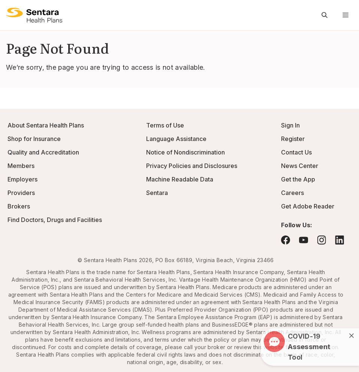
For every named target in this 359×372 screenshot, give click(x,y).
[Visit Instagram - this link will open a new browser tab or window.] (321, 240)
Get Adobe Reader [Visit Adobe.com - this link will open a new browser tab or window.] (307, 206)
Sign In (290, 125)
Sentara (157, 192)
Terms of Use (165, 125)
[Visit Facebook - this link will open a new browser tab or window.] (285, 240)
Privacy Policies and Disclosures (191, 166)
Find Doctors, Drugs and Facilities (54, 220)
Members (20, 166)
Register (293, 138)
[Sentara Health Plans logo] (34, 15)
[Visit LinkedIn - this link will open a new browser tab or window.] (339, 240)
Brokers (18, 206)
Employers (22, 179)
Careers (292, 192)
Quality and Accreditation (43, 152)
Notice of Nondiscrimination (185, 152)
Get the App (298, 179)
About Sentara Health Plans (45, 125)
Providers (21, 192)
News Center (299, 166)
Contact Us (296, 152)
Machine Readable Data (179, 179)
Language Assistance (176, 138)
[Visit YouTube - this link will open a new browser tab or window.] (303, 240)
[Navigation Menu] (345, 15)
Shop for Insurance (34, 138)
